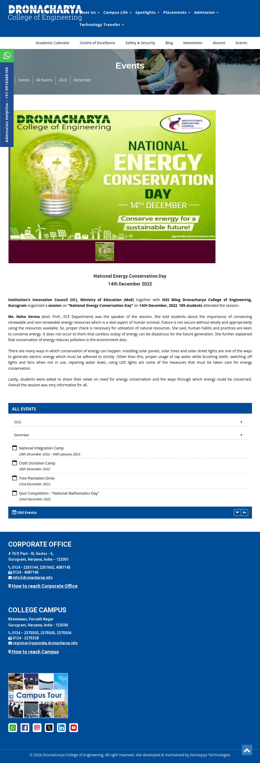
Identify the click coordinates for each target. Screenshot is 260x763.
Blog (169, 42)
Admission (206, 12)
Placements (176, 12)
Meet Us (90, 12)
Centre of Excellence (97, 42)
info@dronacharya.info (33, 577)
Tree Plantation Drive (36, 478)
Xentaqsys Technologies (210, 754)
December (82, 79)
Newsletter (192, 42)
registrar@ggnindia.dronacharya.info (45, 643)
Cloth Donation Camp (37, 463)
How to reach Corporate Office (43, 586)
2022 (63, 79)
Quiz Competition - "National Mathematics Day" (59, 493)
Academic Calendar (52, 42)
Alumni (219, 42)
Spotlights (147, 12)
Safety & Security (140, 42)
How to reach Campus (33, 651)
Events (241, 42)
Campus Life (117, 12)
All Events (44, 79)
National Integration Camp (41, 448)
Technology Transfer (102, 24)
